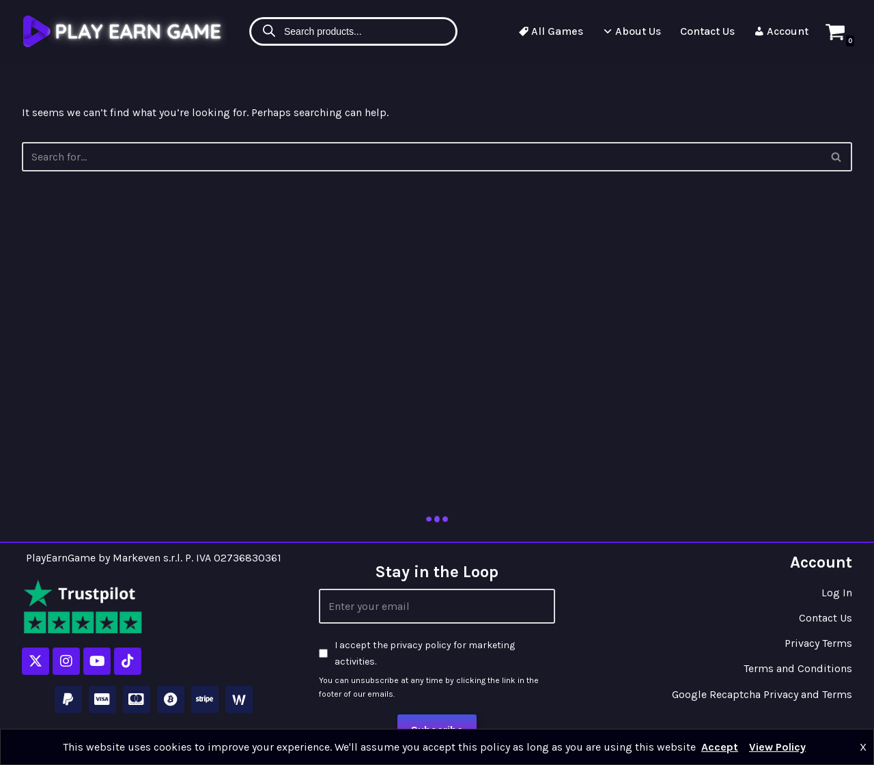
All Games (550, 31)
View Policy (777, 746)
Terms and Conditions (798, 668)
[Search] (836, 156)
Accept (719, 746)
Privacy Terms (818, 643)
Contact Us (707, 31)
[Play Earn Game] (124, 31)
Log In (836, 592)
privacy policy (420, 645)
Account (781, 31)
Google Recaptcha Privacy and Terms (762, 694)
